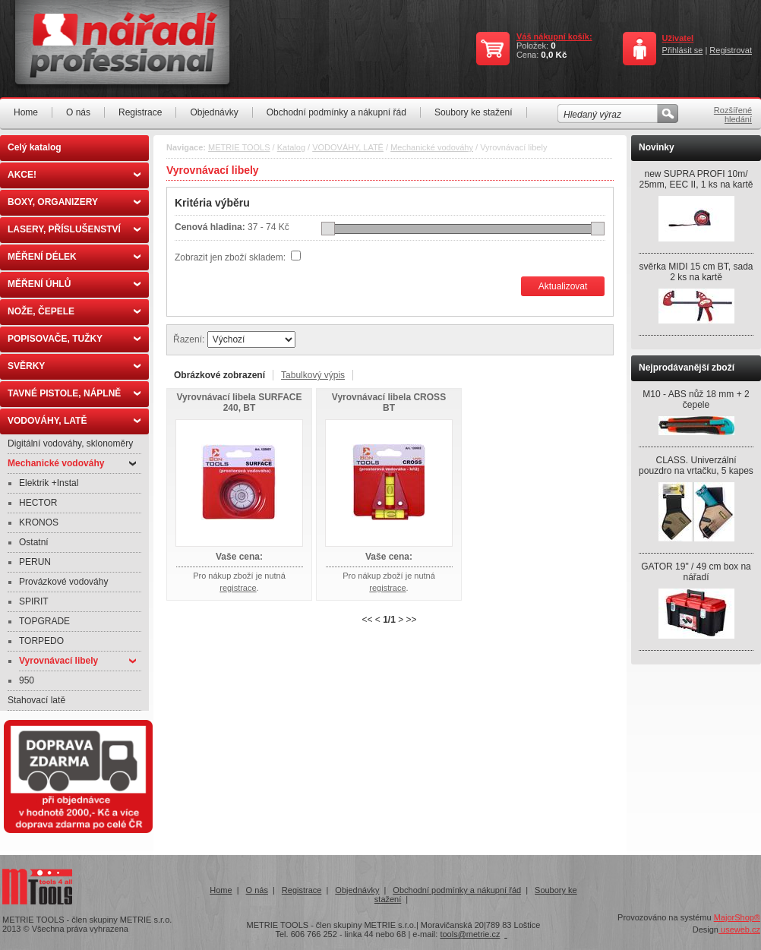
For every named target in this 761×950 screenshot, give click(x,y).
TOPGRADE (44, 621)
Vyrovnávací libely (77, 660)
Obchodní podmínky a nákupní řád (336, 112)
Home (26, 112)
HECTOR (38, 502)
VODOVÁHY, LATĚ (74, 420)
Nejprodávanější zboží (686, 367)
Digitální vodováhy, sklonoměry (70, 443)
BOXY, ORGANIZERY (74, 202)
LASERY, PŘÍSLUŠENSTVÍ (74, 229)
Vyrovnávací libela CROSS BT (389, 402)
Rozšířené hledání (733, 115)
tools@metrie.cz (470, 934)
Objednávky (214, 112)
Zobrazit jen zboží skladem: (231, 257)
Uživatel (678, 38)
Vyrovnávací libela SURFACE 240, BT (239, 402)
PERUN (35, 562)
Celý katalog (35, 147)
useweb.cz (739, 929)
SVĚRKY (74, 366)
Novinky (656, 147)
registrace (237, 587)
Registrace (140, 112)
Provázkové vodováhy (63, 581)
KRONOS (38, 522)
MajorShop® (737, 917)
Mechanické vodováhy (72, 463)
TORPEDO (41, 641)
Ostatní (34, 542)
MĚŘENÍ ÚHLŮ (74, 284)
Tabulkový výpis (313, 375)
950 (26, 680)
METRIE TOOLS (239, 147)
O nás (78, 112)
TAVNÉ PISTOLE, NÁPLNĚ (74, 393)
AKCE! (74, 174)
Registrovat (730, 50)
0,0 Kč (554, 54)
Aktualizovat (563, 286)
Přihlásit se (682, 50)
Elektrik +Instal (48, 483)
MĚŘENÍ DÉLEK (74, 256)
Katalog (291, 147)
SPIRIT (34, 601)
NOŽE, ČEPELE (74, 311)
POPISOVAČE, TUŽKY (74, 338)
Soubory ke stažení (473, 112)
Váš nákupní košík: (554, 36)
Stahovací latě (36, 700)
